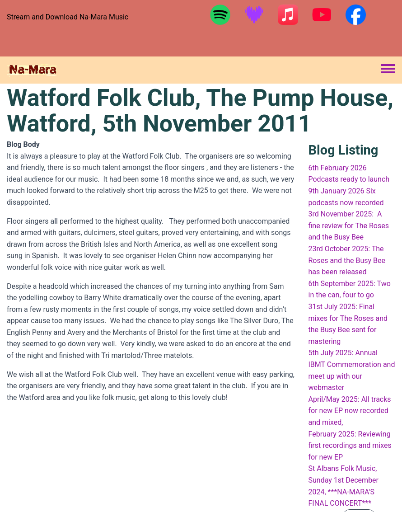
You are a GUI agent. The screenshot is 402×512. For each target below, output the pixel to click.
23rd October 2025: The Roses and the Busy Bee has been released (347, 260)
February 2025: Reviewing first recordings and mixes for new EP (350, 445)
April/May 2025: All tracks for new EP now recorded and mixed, (350, 411)
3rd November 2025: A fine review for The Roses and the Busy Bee (349, 225)
